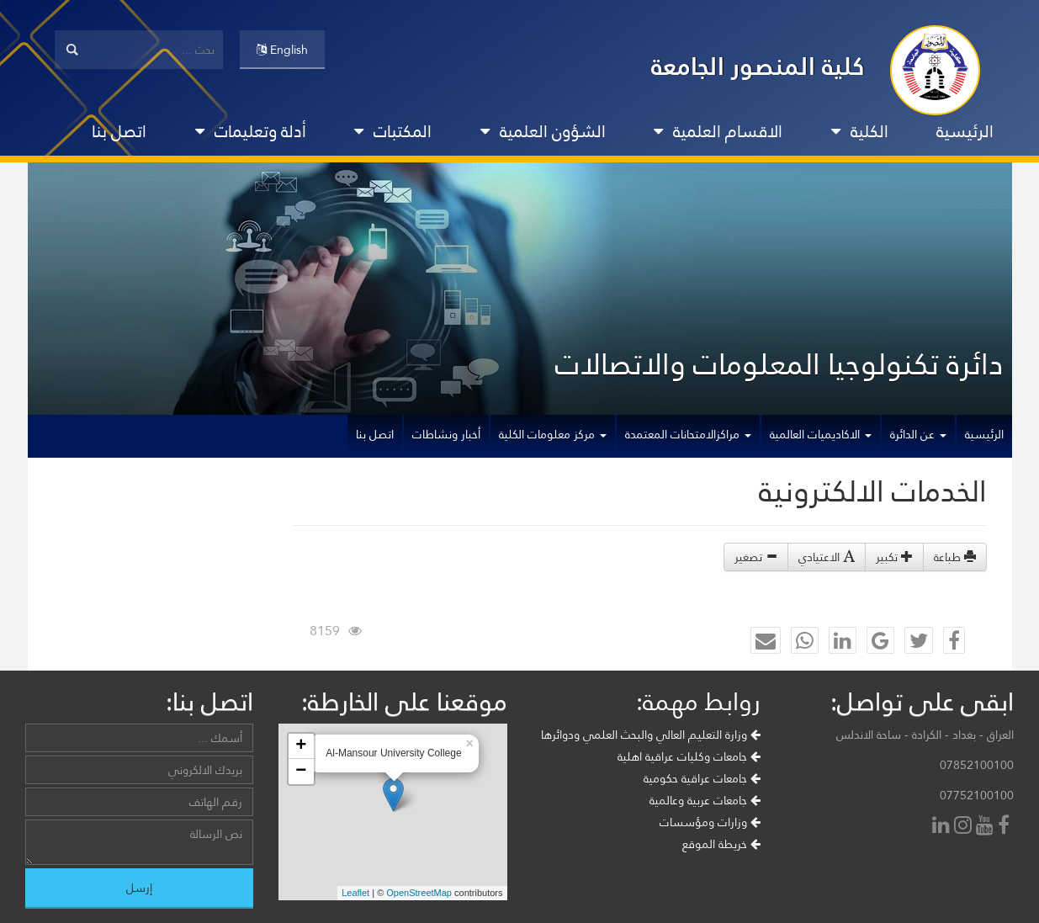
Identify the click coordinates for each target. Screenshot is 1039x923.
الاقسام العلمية (718, 131)
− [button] (300, 771)
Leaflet (355, 893)
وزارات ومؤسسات (710, 822)
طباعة (955, 557)
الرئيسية (965, 131)
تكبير (894, 557)
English (282, 50)
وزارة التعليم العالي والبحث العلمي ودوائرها (651, 734)
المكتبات (393, 131)
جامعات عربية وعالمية (705, 800)
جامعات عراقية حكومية (702, 778)
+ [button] (300, 746)
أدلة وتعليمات (250, 131)
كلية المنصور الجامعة (758, 66)
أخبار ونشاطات (446, 434)
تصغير (755, 557)
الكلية (859, 131)
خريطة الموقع (721, 844)
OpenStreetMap (419, 893)
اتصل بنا (119, 131)
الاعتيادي (826, 557)
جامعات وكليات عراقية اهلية (689, 756)
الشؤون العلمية (543, 131)
